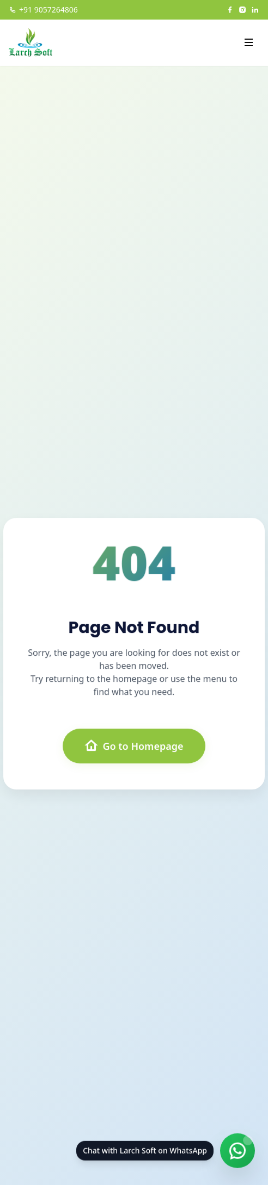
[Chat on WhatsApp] (237, 1152)
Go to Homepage (133, 746)
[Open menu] (248, 42)
